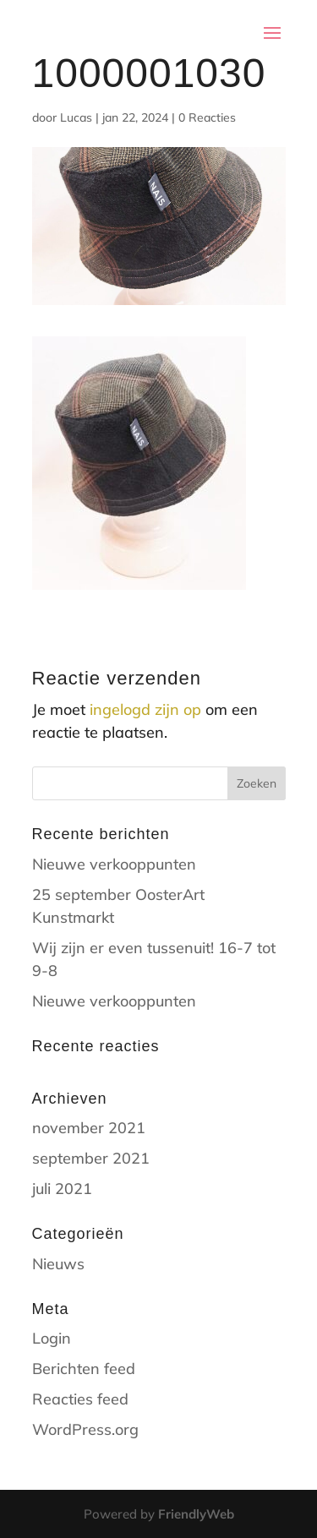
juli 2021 (62, 1188)
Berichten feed (83, 1368)
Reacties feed (80, 1399)
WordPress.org (85, 1429)
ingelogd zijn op (145, 709)
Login (51, 1338)
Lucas (76, 117)
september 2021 (91, 1158)
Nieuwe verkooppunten (114, 864)
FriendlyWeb (196, 1514)
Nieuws (58, 1263)
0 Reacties (207, 117)
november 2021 (88, 1127)
